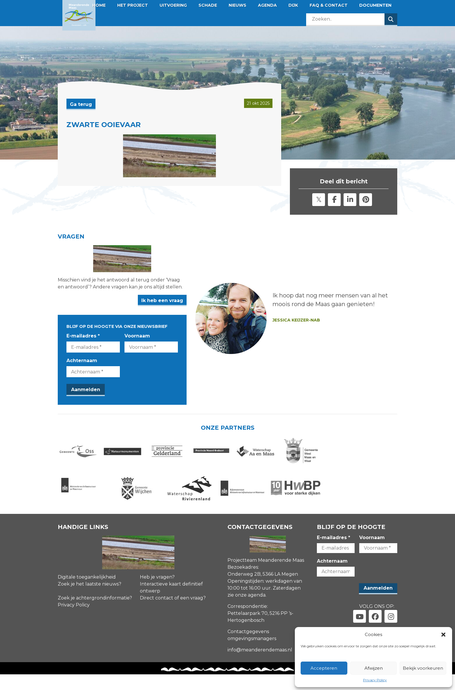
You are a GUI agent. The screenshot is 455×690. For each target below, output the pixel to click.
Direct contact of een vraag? (173, 614)
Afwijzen (373, 668)
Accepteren (323, 668)
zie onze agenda (247, 611)
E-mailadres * (83, 343)
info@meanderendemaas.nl (260, 666)
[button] (443, 634)
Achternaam (81, 368)
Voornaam (155, 343)
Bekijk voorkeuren (423, 668)
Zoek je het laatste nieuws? (89, 600)
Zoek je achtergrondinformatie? (95, 614)
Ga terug (81, 104)
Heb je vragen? (157, 593)
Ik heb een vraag (199, 308)
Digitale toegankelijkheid (87, 593)
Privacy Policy (375, 680)
